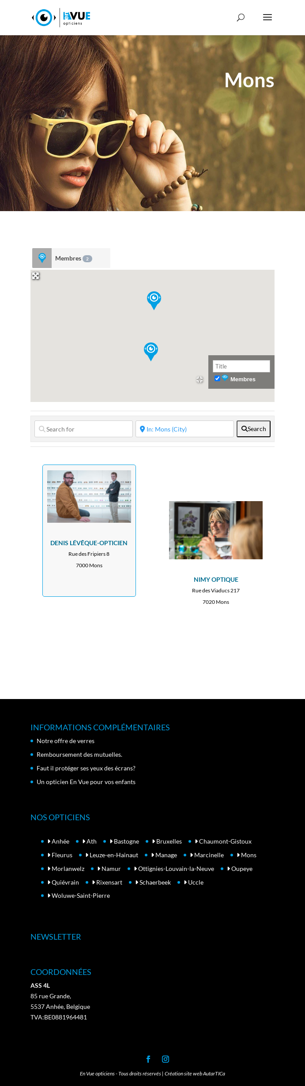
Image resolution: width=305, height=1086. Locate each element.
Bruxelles (167, 841)
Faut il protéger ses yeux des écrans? (86, 768)
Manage (164, 855)
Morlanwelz (65, 868)
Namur (109, 868)
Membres (73, 258)
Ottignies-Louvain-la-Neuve (174, 868)
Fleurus (59, 855)
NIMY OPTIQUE (216, 579)
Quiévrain (63, 882)
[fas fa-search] (253, 428)
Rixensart (107, 882)
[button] (151, 351)
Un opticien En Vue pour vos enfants (86, 781)
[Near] (185, 428)
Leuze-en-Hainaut (111, 855)
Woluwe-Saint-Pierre (78, 895)
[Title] (241, 366)
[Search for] (83, 428)
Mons (246, 855)
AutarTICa (214, 1073)
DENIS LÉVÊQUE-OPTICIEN (89, 543)
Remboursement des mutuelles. (79, 754)
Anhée (58, 841)
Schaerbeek (153, 882)
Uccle (193, 882)
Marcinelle (207, 855)
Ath (89, 841)
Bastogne (124, 841)
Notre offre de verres (65, 740)
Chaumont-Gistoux (223, 841)
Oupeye (239, 868)
